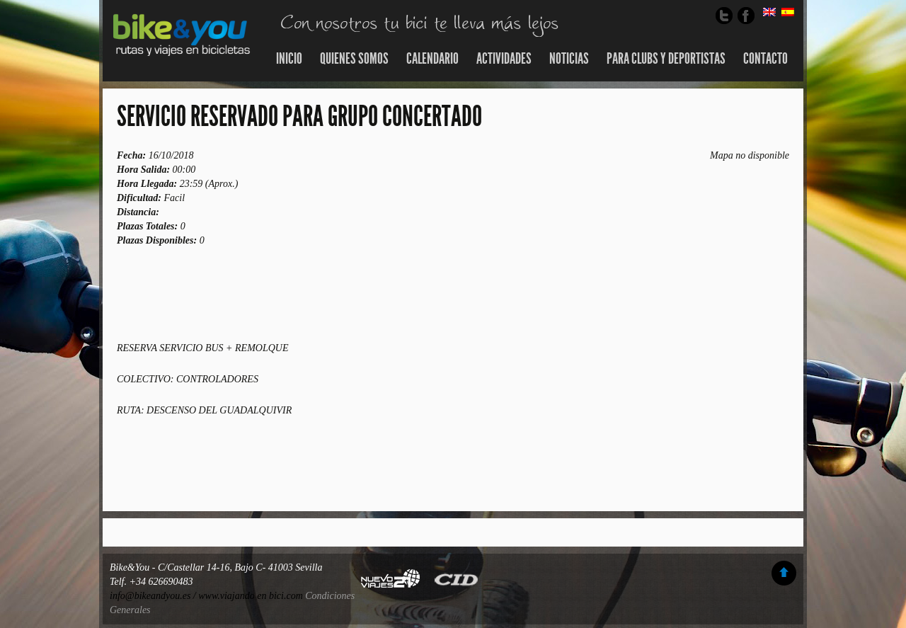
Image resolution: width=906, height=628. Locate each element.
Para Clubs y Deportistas (666, 59)
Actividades (504, 59)
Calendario (432, 59)
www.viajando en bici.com (250, 595)
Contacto (765, 59)
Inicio (289, 59)
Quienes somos (354, 59)
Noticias (569, 59)
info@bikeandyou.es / (154, 595)
